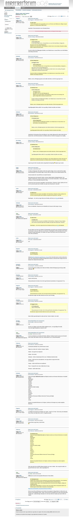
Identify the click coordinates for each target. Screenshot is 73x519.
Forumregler (6, 16)
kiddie (31, 168)
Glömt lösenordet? (8, 32)
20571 (20, 190)
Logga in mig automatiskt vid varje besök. (9, 28)
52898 (20, 216)
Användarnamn (8, 21)
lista (57, 198)
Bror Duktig (32, 36)
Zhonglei (32, 322)
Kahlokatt (32, 57)
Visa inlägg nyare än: (33, 501)
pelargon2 (32, 265)
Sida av (54, 16)
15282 (20, 250)
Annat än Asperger (27, 10)
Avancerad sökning (8, 15)
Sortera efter (46, 501)
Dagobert (32, 250)
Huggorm (32, 19)
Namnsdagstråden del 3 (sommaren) (36, 320)
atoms (25, 14)
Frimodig (32, 276)
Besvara (18, 16)
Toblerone (32, 344)
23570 (20, 20)
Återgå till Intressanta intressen (22, 505)
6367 (20, 345)
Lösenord (6, 24)
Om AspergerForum (9, 10)
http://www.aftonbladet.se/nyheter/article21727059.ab (40, 488)
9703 (20, 278)
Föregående (18, 499)
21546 (20, 58)
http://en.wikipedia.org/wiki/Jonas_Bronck (40, 257)
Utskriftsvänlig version (68, 11)
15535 (20, 170)
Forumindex (18, 10)
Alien (22, 14)
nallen (31, 189)
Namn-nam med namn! (22, 13)
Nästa (66, 499)
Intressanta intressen (37, 10)
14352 (20, 37)
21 (67, 16)
